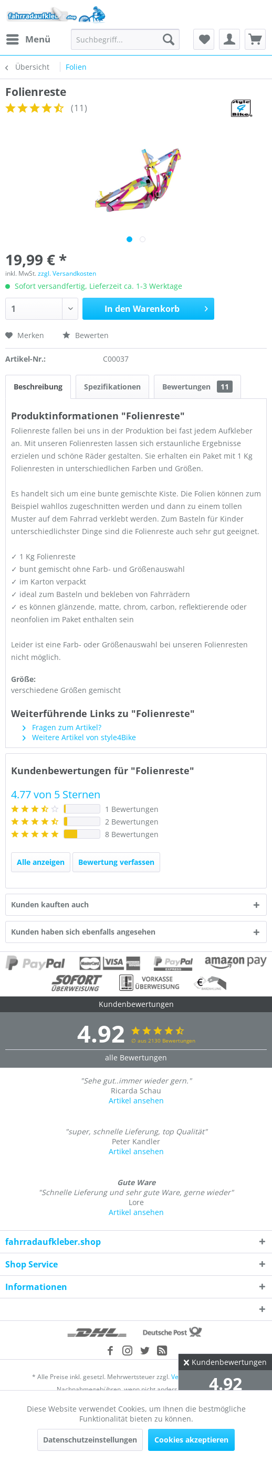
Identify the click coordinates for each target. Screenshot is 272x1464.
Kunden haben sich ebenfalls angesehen (83, 932)
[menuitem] (28, 39)
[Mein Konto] (229, 39)
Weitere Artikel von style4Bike (79, 737)
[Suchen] (169, 39)
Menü (28, 38)
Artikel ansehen (136, 1100)
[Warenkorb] (255, 39)
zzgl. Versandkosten (67, 273)
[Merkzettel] (203, 39)
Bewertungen (197, 387)
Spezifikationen (112, 387)
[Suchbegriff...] (125, 39)
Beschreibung (38, 387)
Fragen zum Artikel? (62, 727)
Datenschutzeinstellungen (90, 1440)
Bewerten (85, 335)
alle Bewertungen (136, 1057)
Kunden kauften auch (50, 904)
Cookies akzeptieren (191, 1440)
